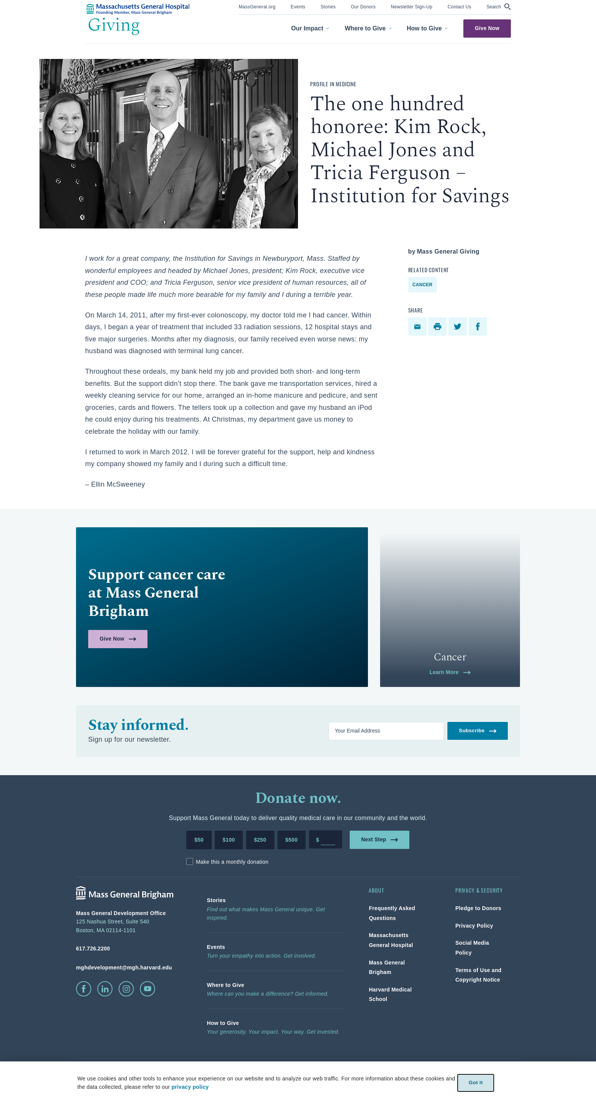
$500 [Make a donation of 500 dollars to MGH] (291, 840)
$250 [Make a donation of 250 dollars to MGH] (260, 840)
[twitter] (459, 326)
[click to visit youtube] (147, 988)
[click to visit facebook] (83, 988)
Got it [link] (476, 1082)
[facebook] (479, 326)
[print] (438, 326)
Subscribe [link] (477, 730)
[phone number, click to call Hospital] (129, 948)
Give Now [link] (487, 28)
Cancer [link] (422, 284)
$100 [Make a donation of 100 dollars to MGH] (229, 840)
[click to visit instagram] (126, 988)
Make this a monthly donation (232, 862)
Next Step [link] (379, 839)
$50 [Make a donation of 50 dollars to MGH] (198, 840)
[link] (257, 6)
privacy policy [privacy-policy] (190, 1087)
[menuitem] (257, 7)
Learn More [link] (450, 672)
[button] (499, 6)
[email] (418, 326)
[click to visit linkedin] (105, 988)
